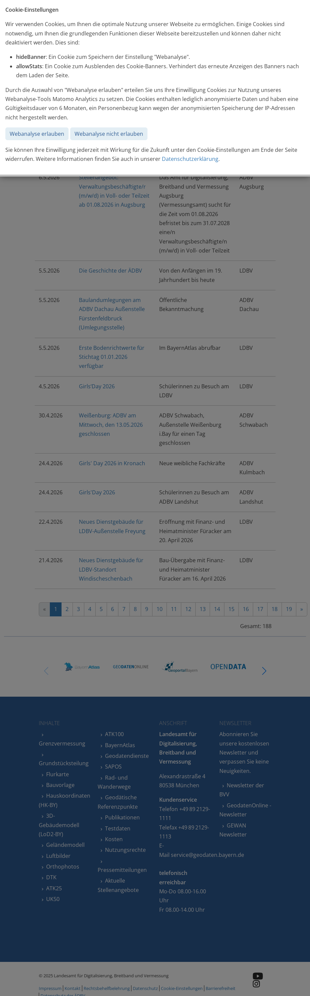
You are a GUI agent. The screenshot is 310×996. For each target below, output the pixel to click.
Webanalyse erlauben (37, 133)
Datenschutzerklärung (190, 159)
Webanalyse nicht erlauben (109, 133)
